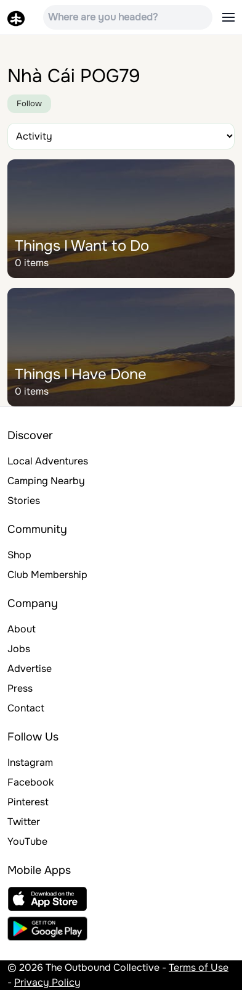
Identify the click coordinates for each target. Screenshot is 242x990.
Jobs (18, 648)
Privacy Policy (47, 982)
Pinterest (28, 801)
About (21, 629)
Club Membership (47, 574)
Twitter (23, 821)
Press (20, 688)
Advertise (29, 668)
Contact (25, 708)
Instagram (30, 762)
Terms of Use (198, 967)
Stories (23, 500)
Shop (19, 554)
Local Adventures (47, 461)
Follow (29, 103)
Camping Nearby (46, 480)
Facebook (30, 782)
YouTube (27, 841)
